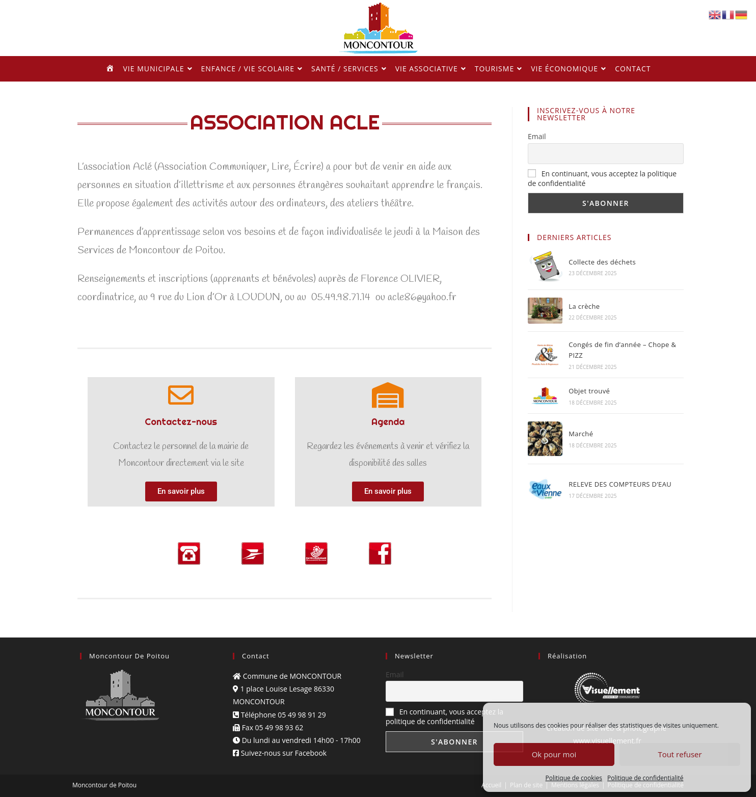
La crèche (584, 306)
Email (537, 136)
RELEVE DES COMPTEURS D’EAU (620, 484)
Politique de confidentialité (645, 778)
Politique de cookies (574, 778)
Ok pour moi (554, 754)
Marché (581, 433)
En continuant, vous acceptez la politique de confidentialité (444, 716)
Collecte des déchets (602, 262)
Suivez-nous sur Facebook (280, 753)
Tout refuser (679, 754)
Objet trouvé (589, 390)
